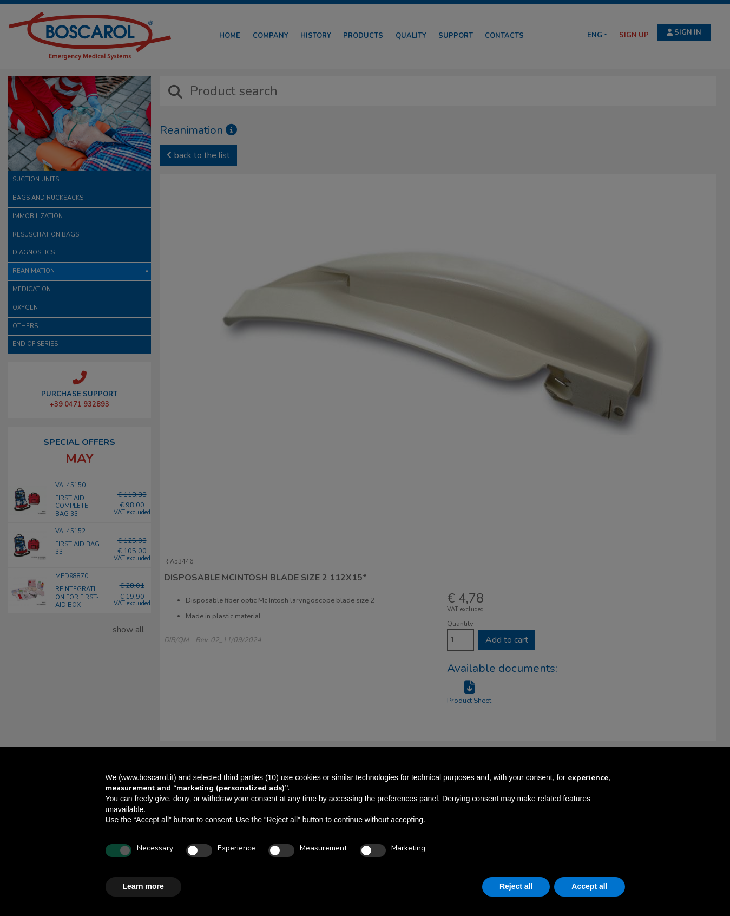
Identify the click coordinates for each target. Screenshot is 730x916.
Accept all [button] (589, 886)
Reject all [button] (515, 886)
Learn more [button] (143, 886)
